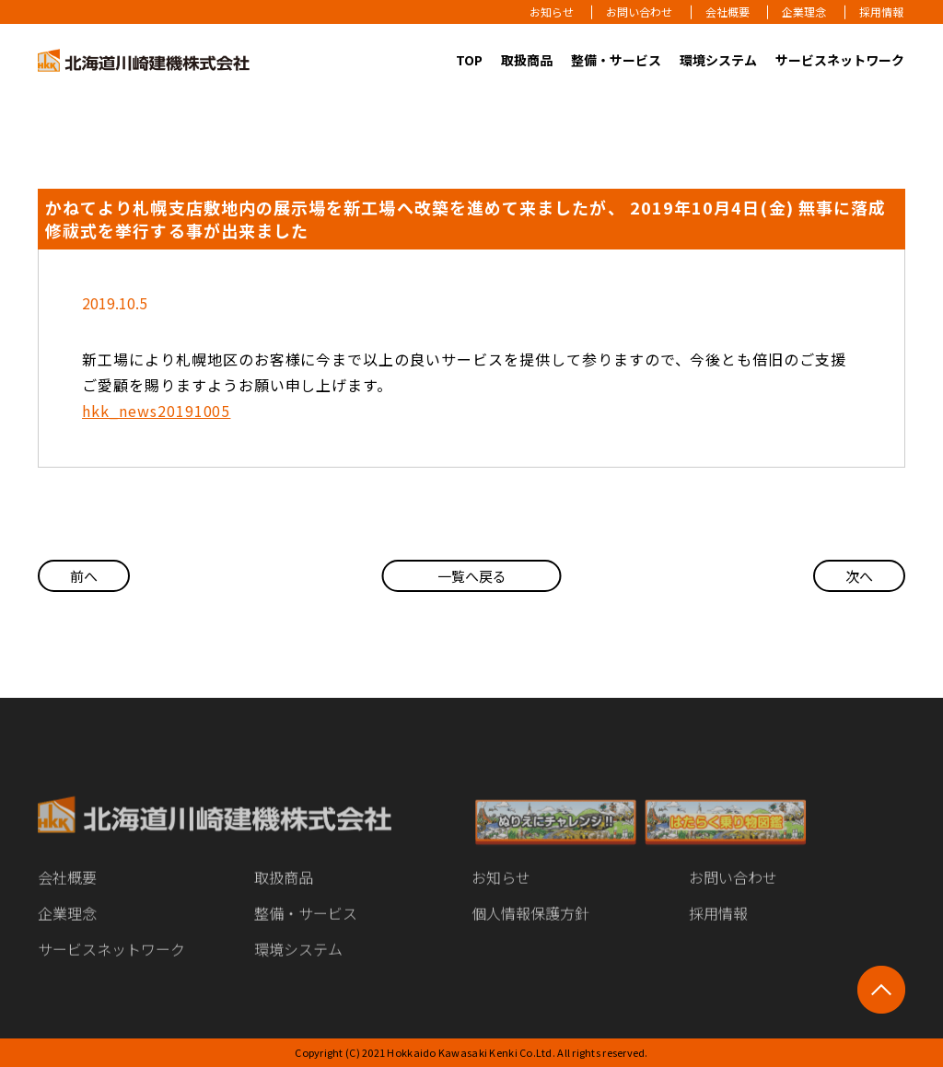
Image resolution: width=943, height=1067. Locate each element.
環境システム (718, 60)
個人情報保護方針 (530, 926)
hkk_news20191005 (156, 411)
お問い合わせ (639, 12)
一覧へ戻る (471, 576)
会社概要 (727, 12)
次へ (859, 576)
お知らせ (552, 12)
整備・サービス (616, 60)
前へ (84, 576)
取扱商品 (527, 60)
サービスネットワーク (839, 60)
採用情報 (881, 12)
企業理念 (804, 12)
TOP (469, 60)
